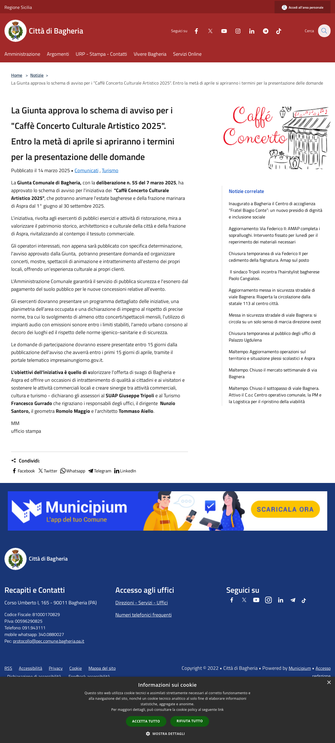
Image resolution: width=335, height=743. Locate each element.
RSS (8, 668)
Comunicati (86, 170)
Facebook (23, 470)
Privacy (56, 668)
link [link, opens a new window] (221, 709)
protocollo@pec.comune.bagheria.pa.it (48, 641)
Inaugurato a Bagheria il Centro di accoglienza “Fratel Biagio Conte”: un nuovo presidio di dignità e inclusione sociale (275, 210)
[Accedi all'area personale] (303, 7)
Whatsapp (72, 470)
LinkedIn (124, 470)
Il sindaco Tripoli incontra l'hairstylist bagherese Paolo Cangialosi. (274, 275)
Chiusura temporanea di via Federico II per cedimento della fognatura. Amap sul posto (269, 256)
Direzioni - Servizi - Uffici (141, 602)
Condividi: (25, 461)
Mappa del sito (102, 668)
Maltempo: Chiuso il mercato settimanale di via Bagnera (273, 373)
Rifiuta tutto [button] (190, 721)
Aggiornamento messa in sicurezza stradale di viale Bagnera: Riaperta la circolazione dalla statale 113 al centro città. (272, 297)
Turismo (110, 170)
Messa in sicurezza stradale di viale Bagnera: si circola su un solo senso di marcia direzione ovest (275, 318)
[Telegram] (262, 30)
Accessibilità (30, 668)
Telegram (99, 470)
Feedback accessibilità (89, 676)
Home (16, 75)
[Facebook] (193, 30)
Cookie (75, 668)
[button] (167, 733)
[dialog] (167, 710)
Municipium (300, 668)
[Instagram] (234, 30)
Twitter (47, 470)
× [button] (329, 683)
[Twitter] (206, 30)
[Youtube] (220, 30)
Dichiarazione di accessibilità (34, 676)
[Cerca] (324, 30)
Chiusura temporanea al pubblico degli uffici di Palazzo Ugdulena (272, 336)
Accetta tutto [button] (146, 721)
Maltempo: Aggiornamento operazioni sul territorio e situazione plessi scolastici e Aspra (272, 355)
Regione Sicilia (18, 7)
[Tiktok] (275, 30)
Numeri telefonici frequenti (143, 615)
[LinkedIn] (248, 30)
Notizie (37, 75)
